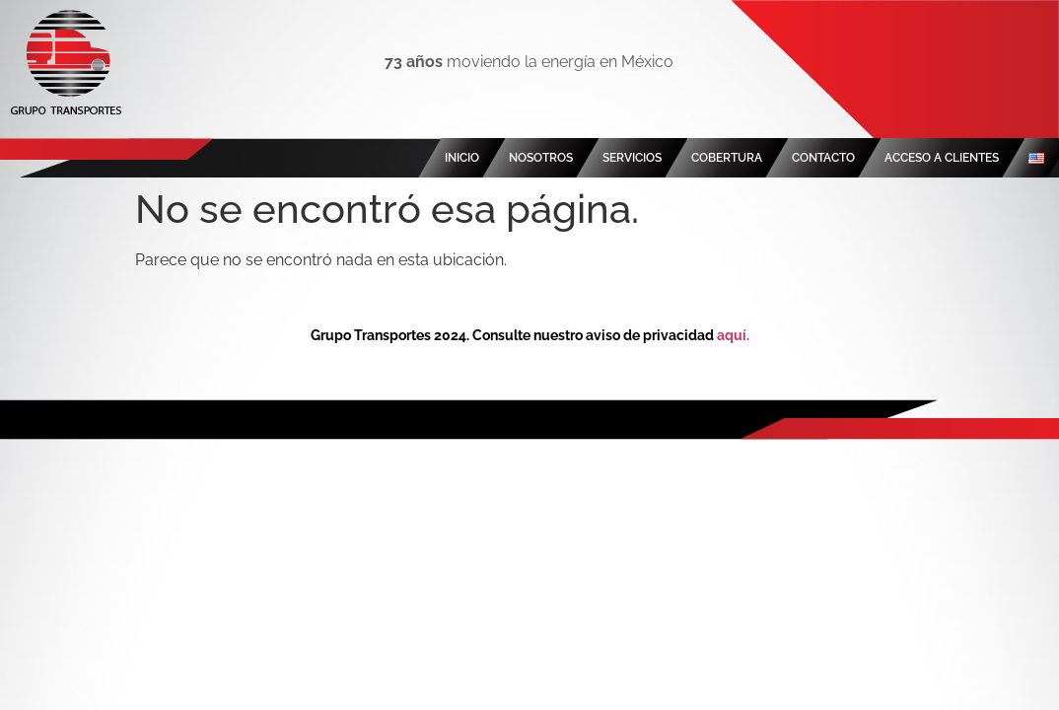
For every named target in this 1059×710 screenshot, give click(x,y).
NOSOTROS (541, 158)
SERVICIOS (632, 158)
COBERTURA (726, 158)
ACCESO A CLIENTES (941, 158)
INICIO (462, 158)
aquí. (733, 335)
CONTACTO (823, 158)
